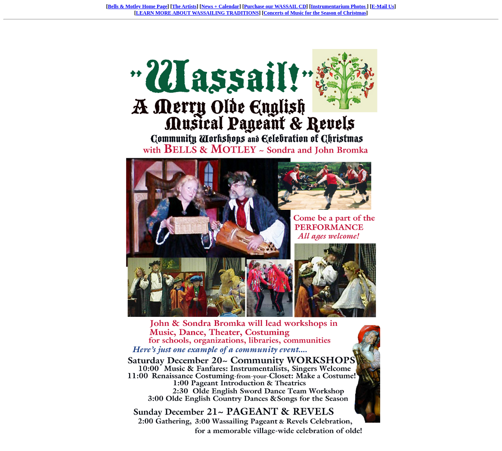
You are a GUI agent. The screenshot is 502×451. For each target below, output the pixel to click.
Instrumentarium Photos (339, 6)
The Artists (184, 6)
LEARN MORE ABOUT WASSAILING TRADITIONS (197, 13)
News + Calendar (220, 6)
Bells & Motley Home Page (137, 6)
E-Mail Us (383, 6)
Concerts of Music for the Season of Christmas (314, 13)
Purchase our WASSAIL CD (275, 6)
